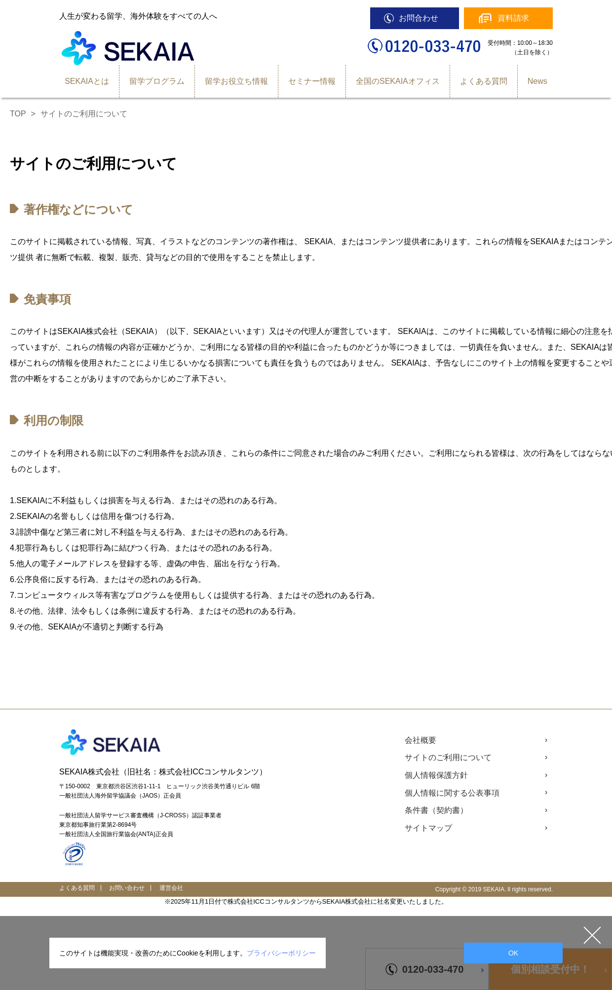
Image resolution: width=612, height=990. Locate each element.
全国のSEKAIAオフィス (398, 81)
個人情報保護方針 (436, 775)
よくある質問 (483, 81)
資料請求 (513, 18)
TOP (18, 114)
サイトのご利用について (448, 757)
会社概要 (420, 740)
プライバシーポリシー (281, 953)
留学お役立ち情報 (236, 81)
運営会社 (171, 887)
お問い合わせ (127, 887)
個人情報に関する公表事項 (452, 793)
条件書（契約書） (436, 810)
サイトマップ (428, 828)
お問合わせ (418, 18)
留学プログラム (157, 81)
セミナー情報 (312, 81)
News (537, 81)
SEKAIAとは (87, 81)
